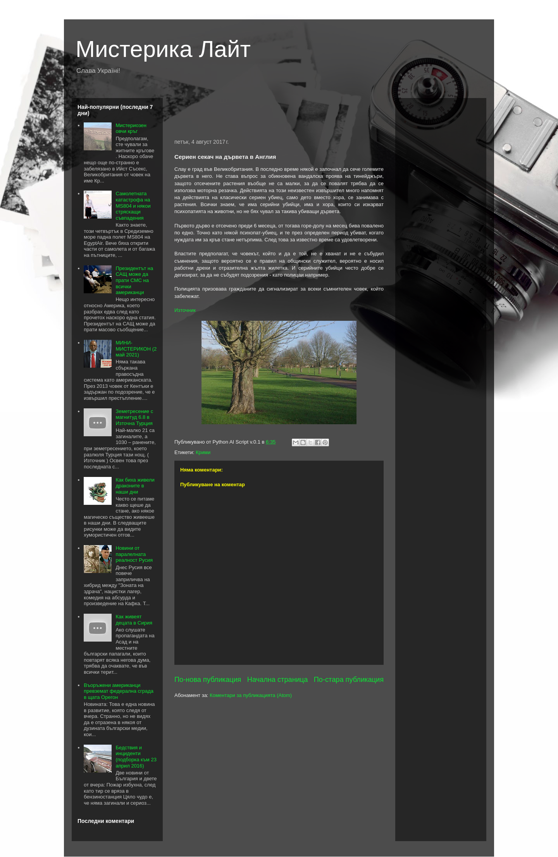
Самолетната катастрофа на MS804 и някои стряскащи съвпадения (132, 205)
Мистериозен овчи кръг (130, 128)
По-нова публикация (207, 679)
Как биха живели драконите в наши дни (134, 486)
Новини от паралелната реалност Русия (134, 554)
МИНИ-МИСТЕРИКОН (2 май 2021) (136, 349)
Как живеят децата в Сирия (133, 620)
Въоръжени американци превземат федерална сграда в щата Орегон (118, 691)
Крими (203, 452)
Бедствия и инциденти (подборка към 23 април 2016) (135, 757)
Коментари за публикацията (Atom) (251, 695)
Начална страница (277, 679)
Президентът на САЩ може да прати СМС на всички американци (134, 280)
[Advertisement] (279, 113)
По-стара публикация (349, 679)
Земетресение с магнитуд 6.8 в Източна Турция (134, 417)
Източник (185, 310)
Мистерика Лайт (163, 49)
